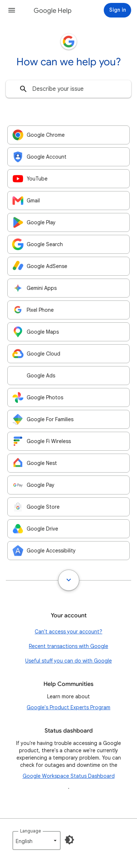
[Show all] (68, 580)
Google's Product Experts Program (68, 707)
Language (30, 831)
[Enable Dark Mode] (69, 840)
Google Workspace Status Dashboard (69, 776)
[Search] (23, 89)
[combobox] (68, 89)
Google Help (53, 11)
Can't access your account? (68, 631)
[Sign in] (117, 10)
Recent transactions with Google (68, 646)
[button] (11, 10)
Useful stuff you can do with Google (68, 660)
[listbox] (36, 840)
